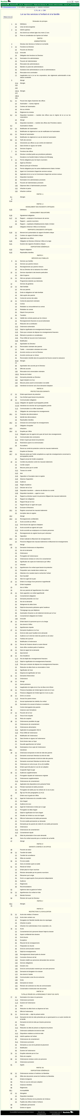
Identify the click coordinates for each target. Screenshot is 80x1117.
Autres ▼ (66, 4)
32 (11, 681)
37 (11, 713)
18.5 (10, 448)
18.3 (10, 428)
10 (11, 272)
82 (11, 1073)
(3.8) (16, 490)
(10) (16, 185)
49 (11, 852)
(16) (16, 971)
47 (11, 841)
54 (11, 898)
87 (11, 1093)
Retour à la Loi (8, 17)
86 (11, 1087)
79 (11, 1053)
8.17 (10, 218)
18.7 (10, 454)
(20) (16, 983)
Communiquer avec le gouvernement (56, 1113)
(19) (16, 980)
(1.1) (16, 408)
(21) (16, 986)
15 (11, 318)
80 (11, 1059)
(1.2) (16, 661)
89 (11, 1105)
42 (11, 795)
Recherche (14, 4)
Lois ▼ (21, 4)
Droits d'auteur (30, 1112)
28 (11, 644)
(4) (16, 67)
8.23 (10, 252)
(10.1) (17, 374)
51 (11, 867)
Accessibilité (13, 1112)
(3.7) (16, 487)
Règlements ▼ (28, 4)
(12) (16, 191)
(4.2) (16, 832)
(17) (16, 974)
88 (11, 1099)
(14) (16, 385)
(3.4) (16, 335)
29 (11, 650)
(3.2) (16, 329)
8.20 (10, 241)
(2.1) (16, 52)
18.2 (10, 423)
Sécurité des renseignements (41, 1113)
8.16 (10, 215)
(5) (16, 70)
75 (11, 914)
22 (11, 581)
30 (11, 656)
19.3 (10, 519)
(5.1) (16, 1042)
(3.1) (16, 326)
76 (11, 929)
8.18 (10, 227)
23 (11, 587)
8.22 (10, 249)
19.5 (10, 544)
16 (11, 346)
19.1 (10, 510)
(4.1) (16, 830)
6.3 (11, 126)
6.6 (11, 140)
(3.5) (16, 338)
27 (11, 630)
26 (11, 621)
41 (11, 787)
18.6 (10, 451)
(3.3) (16, 332)
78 (11, 1014)
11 (11, 278)
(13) (16, 88)
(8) (16, 180)
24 (11, 590)
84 (11, 1082)
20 (11, 547)
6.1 (11, 101)
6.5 (11, 134)
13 (11, 286)
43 (11, 798)
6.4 (11, 128)
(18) (16, 977)
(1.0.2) (17, 405)
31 (11, 676)
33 (11, 690)
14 (11, 301)
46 (11, 838)
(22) (16, 988)
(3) (16, 35)
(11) (16, 188)
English (77, 1)
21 (11, 567)
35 (11, 707)
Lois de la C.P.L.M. (30, 7)
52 (11, 889)
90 (11, 1107)
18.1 (10, 414)
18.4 (10, 431)
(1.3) (16, 664)
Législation (5, 4)
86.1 (10, 1090)
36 (11, 710)
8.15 (10, 209)
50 (11, 861)
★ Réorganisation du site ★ (9, 7)
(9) (16, 183)
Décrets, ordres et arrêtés (56, 4)
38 (11, 721)
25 (11, 593)
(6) (16, 72)
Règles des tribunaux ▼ (40, 4)
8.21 (10, 244)
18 (11, 400)
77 (11, 997)
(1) (16, 24)
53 (11, 892)
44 (11, 807)
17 (11, 394)
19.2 (10, 516)
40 (11, 773)
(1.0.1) (17, 403)
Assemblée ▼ (75, 4)
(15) (16, 968)
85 (11, 1085)
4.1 (11, 58)
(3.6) (16, 341)
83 (11, 1079)
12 (11, 284)
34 (11, 696)
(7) (16, 75)
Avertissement (21, 1112)
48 (11, 850)
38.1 (10, 750)
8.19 (10, 232)
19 (11, 462)
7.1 (11, 157)
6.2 (11, 115)
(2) (16, 27)
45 (11, 818)
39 (11, 753)
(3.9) (16, 493)
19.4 (10, 539)
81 (11, 1065)
